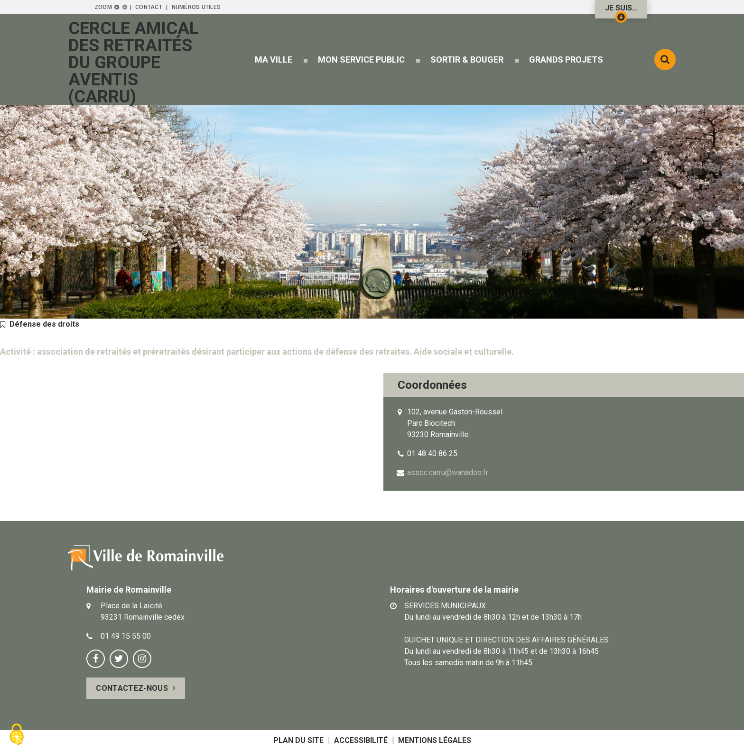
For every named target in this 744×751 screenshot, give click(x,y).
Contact (148, 7)
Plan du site (298, 740)
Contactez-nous (131, 688)
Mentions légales (434, 740)
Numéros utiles (196, 7)
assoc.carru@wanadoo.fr (447, 472)
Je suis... (621, 10)
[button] (273, 59)
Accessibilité (361, 740)
